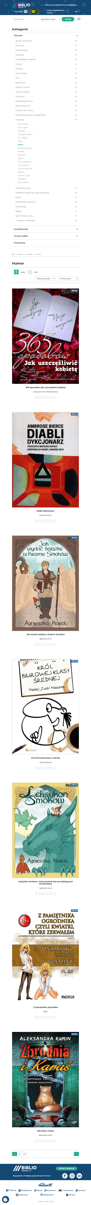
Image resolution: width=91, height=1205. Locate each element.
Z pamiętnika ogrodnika (45, 1007)
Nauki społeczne (23, 105)
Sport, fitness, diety (24, 216)
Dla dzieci (20, 45)
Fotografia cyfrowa (25, 134)
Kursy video (21, 236)
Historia (19, 68)
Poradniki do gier (23, 188)
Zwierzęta (21, 179)
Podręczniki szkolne (24, 110)
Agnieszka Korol (45, 639)
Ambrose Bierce (45, 515)
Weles (45, 1011)
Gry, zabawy (22, 138)
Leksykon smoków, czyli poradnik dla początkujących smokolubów (45, 882)
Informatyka (21, 73)
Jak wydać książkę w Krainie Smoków (45, 634)
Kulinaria (21, 151)
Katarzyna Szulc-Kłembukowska (45, 392)
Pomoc (47, 1176)
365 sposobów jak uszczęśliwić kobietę (45, 387)
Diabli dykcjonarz (45, 511)
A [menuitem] (25, 12)
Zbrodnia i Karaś (45, 1131)
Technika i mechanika (25, 220)
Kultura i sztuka (23, 87)
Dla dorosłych (23, 124)
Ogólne (20, 158)
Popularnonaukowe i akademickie (31, 115)
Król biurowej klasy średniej (45, 758)
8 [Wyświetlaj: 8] (14, 1154)
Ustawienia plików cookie (5, 1199)
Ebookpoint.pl (25, 1190)
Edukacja (20, 54)
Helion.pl (11, 1190)
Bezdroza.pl (49, 1190)
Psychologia (21, 206)
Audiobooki (21, 229)
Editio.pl (70, 1195)
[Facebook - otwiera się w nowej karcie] (65, 1176)
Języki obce (20, 82)
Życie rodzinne (23, 182)
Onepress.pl (22, 1195)
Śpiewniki (21, 172)
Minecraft (21, 155)
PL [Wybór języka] (76, 12)
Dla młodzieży (22, 50)
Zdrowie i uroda (24, 175)
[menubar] (27, 11)
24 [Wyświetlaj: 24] (24, 1154)
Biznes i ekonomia (24, 41)
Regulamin (18, 1176)
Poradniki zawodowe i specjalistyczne (32, 192)
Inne (18, 78)
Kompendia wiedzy (25, 148)
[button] (51, 35)
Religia (19, 211)
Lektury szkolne (23, 92)
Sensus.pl (80, 1190)
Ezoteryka (21, 131)
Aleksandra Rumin (45, 1135)
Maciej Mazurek (45, 762)
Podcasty (19, 242)
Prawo (18, 197)
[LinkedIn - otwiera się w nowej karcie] (80, 1176)
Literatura (20, 96)
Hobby (20, 141)
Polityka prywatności (33, 1176)
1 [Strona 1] (76, 1154)
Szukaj (68, 19)
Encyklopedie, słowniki (26, 59)
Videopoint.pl (46, 1195)
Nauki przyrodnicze (24, 101)
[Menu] (78, 19)
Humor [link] (38, 254)
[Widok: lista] (33, 272)
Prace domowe (24, 165)
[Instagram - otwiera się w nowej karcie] (73, 1176)
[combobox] (50, 19)
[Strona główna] (13, 254)
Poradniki (20, 119)
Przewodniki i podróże (25, 202)
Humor (20, 144)
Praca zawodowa (24, 162)
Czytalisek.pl (65, 1190)
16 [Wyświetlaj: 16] (19, 1154)
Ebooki (18, 35)
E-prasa (19, 64)
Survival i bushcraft (25, 168)
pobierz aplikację (66, 1168)
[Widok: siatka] (19, 272)
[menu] (45, 336)
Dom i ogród (23, 127)
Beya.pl (38, 1190)
